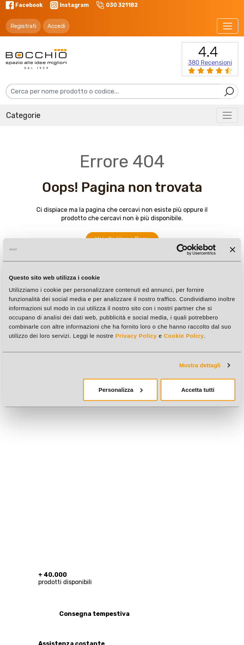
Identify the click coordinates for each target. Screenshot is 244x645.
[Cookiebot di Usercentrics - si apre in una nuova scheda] (182, 249)
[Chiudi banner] (232, 249)
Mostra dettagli (199, 365)
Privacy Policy (136, 335)
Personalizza (121, 389)
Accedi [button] (56, 26)
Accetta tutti (198, 389)
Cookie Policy (184, 335)
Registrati (23, 26)
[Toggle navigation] (227, 26)
